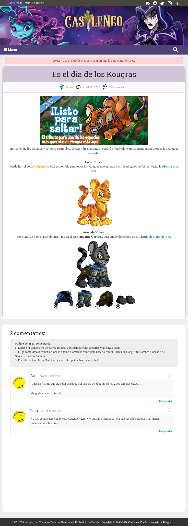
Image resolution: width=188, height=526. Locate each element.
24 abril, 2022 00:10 (50, 376)
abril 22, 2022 (91, 87)
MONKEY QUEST (34, 3)
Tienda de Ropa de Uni (154, 236)
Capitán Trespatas (87, 148)
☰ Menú (10, 50)
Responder (165, 401)
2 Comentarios (117, 87)
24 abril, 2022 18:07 (51, 411)
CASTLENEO (15, 3)
